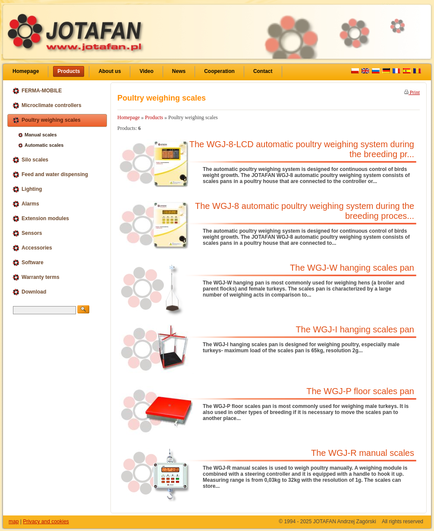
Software (28, 262)
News (179, 71)
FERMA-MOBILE (37, 91)
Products (68, 71)
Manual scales (37, 134)
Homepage (26, 71)
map (14, 521)
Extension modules (40, 218)
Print (412, 92)
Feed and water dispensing (50, 174)
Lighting (27, 189)
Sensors (27, 233)
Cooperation (219, 71)
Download (29, 292)
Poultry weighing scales (46, 120)
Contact (263, 71)
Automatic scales (40, 145)
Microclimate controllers (47, 105)
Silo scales (30, 160)
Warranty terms (36, 277)
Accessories (32, 248)
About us (109, 71)
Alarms (25, 204)
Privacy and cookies (46, 521)
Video (146, 71)
